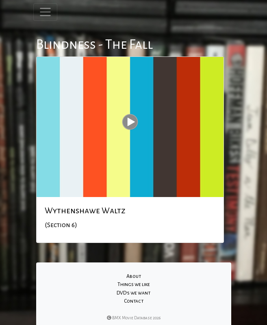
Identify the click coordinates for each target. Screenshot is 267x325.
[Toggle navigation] (45, 12)
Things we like (133, 284)
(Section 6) (61, 225)
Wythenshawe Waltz (85, 210)
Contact (133, 301)
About (133, 276)
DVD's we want (133, 293)
